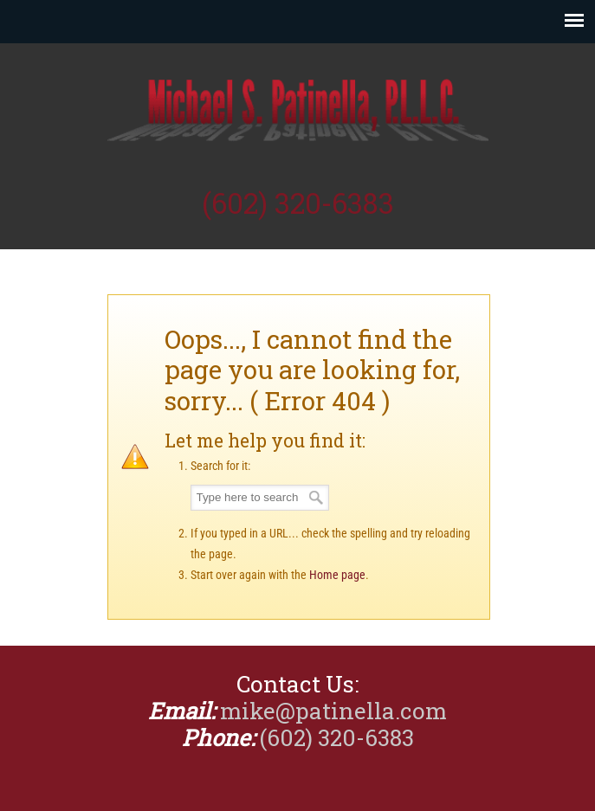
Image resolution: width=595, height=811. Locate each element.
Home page (337, 575)
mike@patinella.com (333, 710)
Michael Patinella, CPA (297, 113)
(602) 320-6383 (298, 203)
